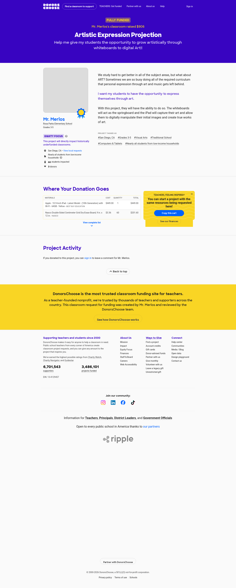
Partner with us (134, 6)
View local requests (72, 150)
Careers (124, 361)
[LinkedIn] (113, 402)
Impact (123, 346)
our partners (151, 426)
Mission (124, 342)
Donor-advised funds (156, 353)
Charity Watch (94, 357)
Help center (177, 342)
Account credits (153, 346)
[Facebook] (123, 402)
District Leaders (125, 418)
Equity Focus (126, 349)
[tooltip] (66, 136)
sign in (87, 258)
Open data (176, 353)
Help (162, 6)
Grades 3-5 (125, 137)
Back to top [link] (118, 271)
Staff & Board (126, 357)
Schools (133, 576)
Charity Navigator (51, 360)
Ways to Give (154, 337)
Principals (106, 418)
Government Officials (157, 418)
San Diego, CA (107, 137)
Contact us (177, 361)
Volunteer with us (154, 364)
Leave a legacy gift (155, 368)
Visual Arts (141, 137)
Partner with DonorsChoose (118, 559)
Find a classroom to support (79, 6)
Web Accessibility (128, 364)
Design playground (180, 357)
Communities (178, 346)
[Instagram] (103, 402)
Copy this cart (169, 213)
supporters (60, 368)
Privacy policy (105, 576)
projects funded (99, 368)
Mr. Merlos (54, 119)
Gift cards (150, 349)
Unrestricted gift (153, 372)
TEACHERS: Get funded (110, 6)
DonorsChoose (51, 6)
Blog (181, 349)
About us (150, 6)
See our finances (169, 221)
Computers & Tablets (110, 143)
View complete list (92, 224)
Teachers (91, 418)
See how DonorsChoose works (118, 319)
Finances (124, 353)
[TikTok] (133, 402)
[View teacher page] (65, 90)
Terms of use (120, 576)
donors (52, 166)
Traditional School (162, 137)
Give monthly (152, 361)
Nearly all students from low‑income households (153, 143)
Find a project (152, 342)
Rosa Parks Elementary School (57, 123)
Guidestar (68, 360)
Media (174, 349)
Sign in (189, 6)
